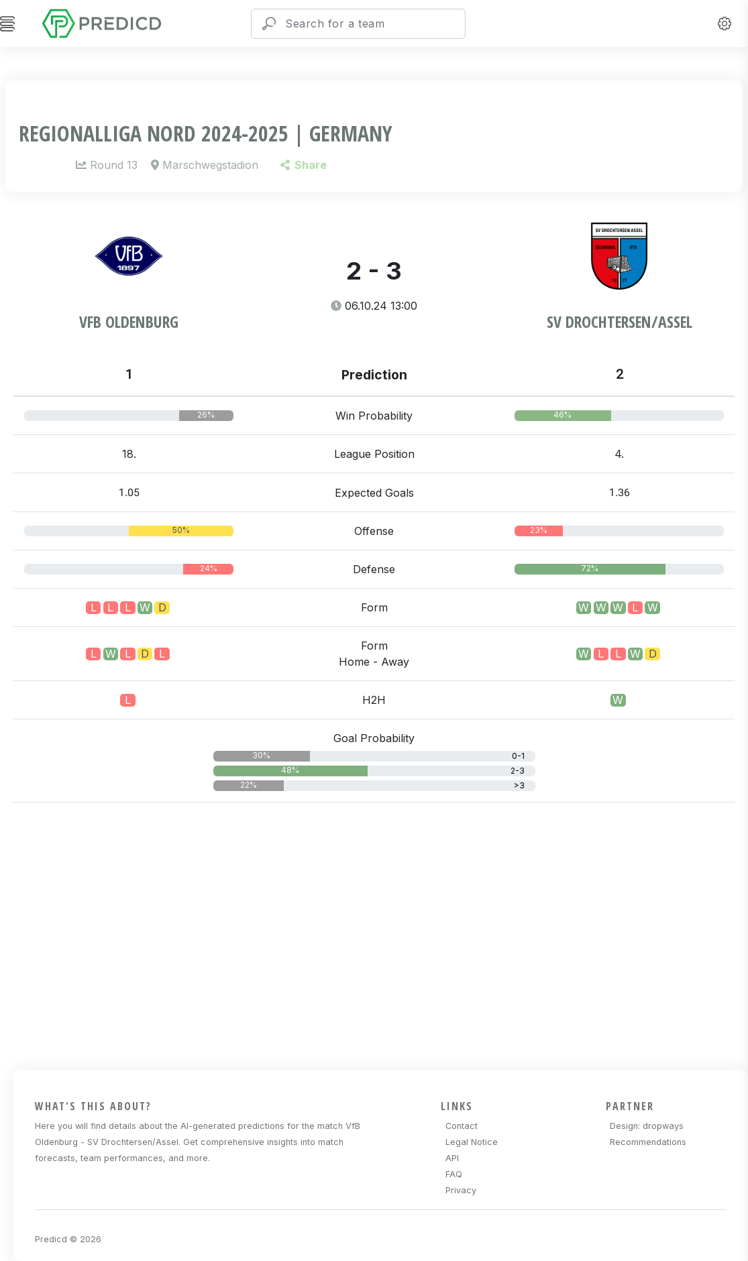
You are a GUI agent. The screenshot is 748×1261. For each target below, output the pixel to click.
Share (303, 165)
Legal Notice (471, 1142)
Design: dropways (647, 1126)
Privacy (460, 1190)
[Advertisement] (380, 934)
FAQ (453, 1174)
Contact (461, 1126)
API (452, 1158)
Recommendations (648, 1142)
